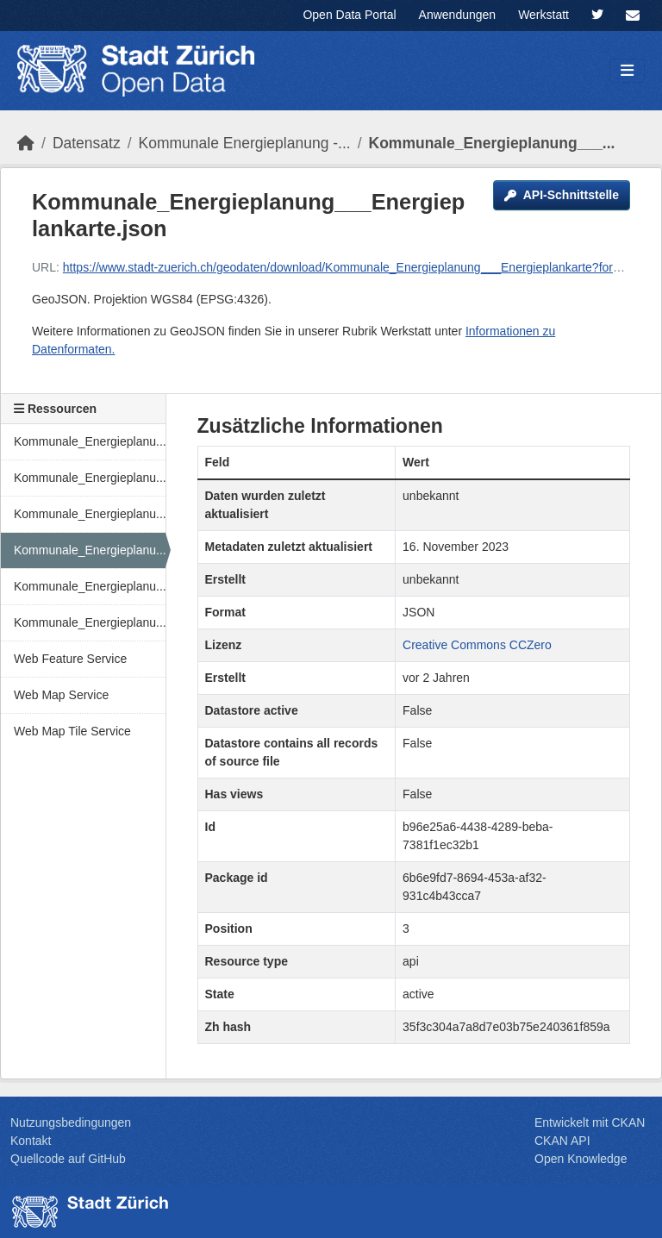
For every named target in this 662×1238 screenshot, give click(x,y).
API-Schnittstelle (561, 195)
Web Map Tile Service (72, 731)
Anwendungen (457, 15)
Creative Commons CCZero (477, 645)
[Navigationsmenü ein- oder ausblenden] (627, 71)
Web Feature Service (70, 659)
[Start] (25, 143)
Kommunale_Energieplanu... (90, 441)
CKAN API (562, 1140)
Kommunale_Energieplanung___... (492, 143)
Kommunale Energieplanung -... (245, 143)
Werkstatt (543, 15)
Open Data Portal (349, 15)
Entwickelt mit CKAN (589, 1122)
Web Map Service (61, 695)
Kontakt (30, 1140)
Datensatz (87, 143)
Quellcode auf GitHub (68, 1159)
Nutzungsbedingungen (70, 1122)
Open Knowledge (580, 1159)
